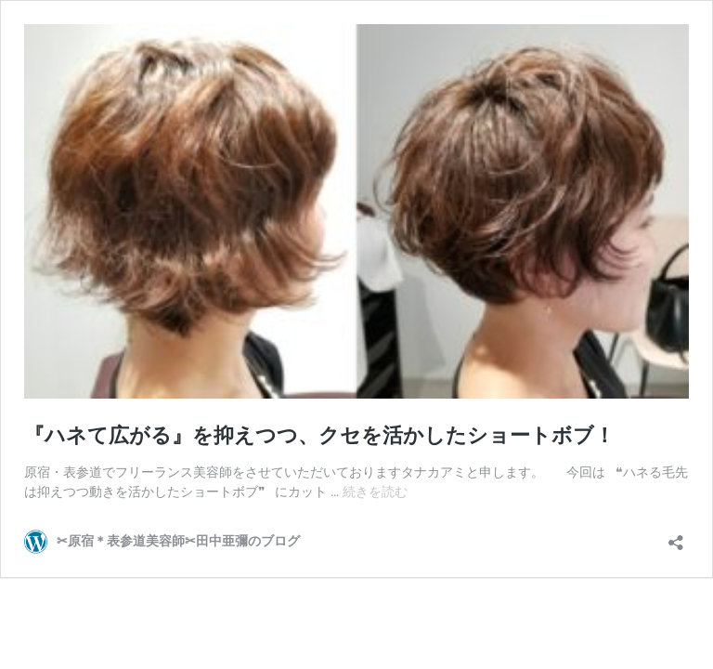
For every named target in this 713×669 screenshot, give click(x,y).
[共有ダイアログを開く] (676, 536)
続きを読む (375, 491)
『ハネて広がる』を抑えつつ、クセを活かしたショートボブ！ (319, 435)
